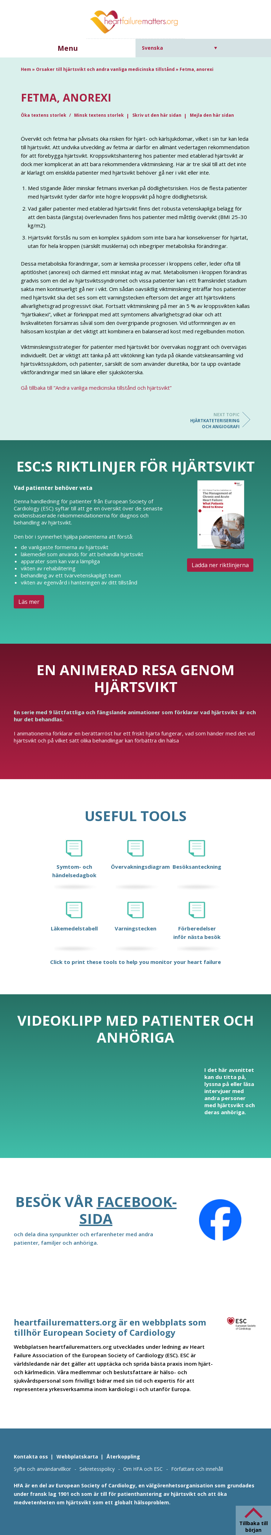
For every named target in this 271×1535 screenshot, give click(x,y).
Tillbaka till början (253, 1526)
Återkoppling (123, 1456)
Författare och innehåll (197, 1469)
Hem (26, 69)
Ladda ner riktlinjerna (220, 565)
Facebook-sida (128, 1210)
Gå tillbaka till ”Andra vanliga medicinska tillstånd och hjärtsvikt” (96, 387)
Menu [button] (68, 48)
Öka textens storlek (44, 115)
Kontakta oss (31, 1456)
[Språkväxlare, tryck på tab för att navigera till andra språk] (179, 48)
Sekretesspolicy (97, 1469)
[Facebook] (220, 1220)
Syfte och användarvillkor (42, 1469)
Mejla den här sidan (212, 115)
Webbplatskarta (77, 1456)
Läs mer (29, 602)
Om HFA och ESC (143, 1469)
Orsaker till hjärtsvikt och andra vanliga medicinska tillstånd (105, 69)
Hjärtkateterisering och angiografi (211, 421)
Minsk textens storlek (99, 115)
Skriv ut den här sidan (156, 115)
